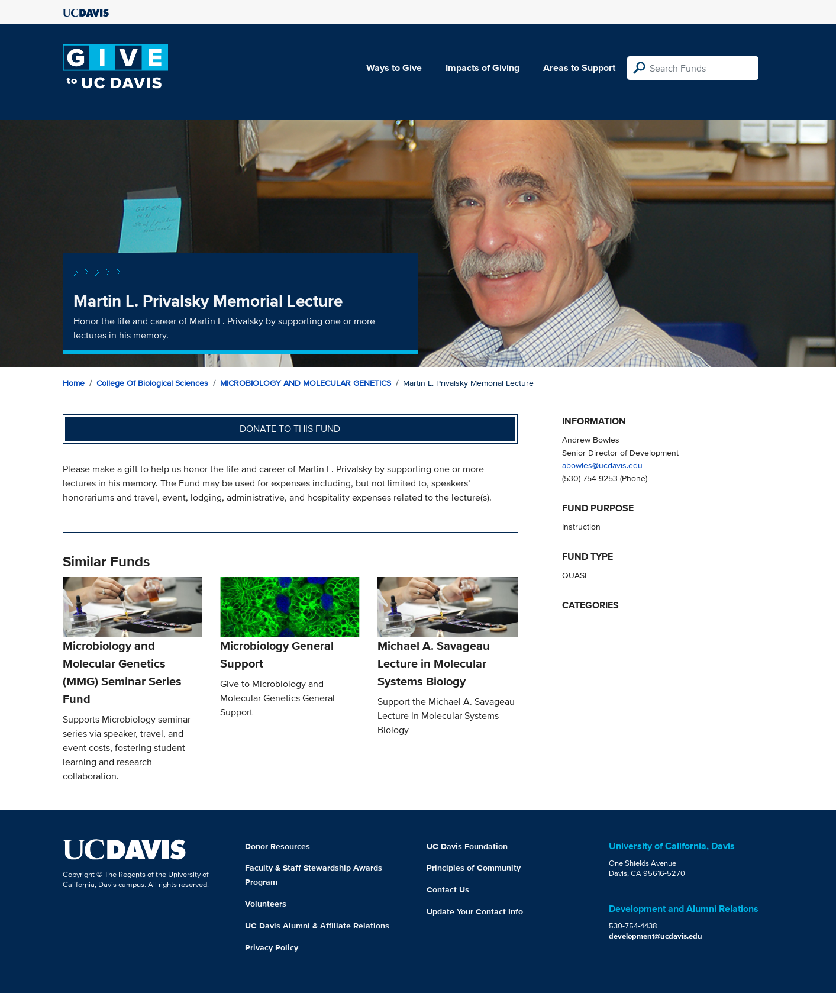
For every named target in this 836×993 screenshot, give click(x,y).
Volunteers (265, 904)
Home (74, 383)
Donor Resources (277, 846)
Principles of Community (474, 867)
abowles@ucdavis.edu (602, 465)
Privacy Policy (271, 947)
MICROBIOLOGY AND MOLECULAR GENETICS (305, 383)
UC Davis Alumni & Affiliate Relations (317, 925)
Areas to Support (579, 68)
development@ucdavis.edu (655, 936)
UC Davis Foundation (467, 846)
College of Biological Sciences (152, 383)
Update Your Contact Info (475, 911)
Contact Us (448, 889)
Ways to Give (394, 68)
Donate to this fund (290, 429)
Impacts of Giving (482, 68)
